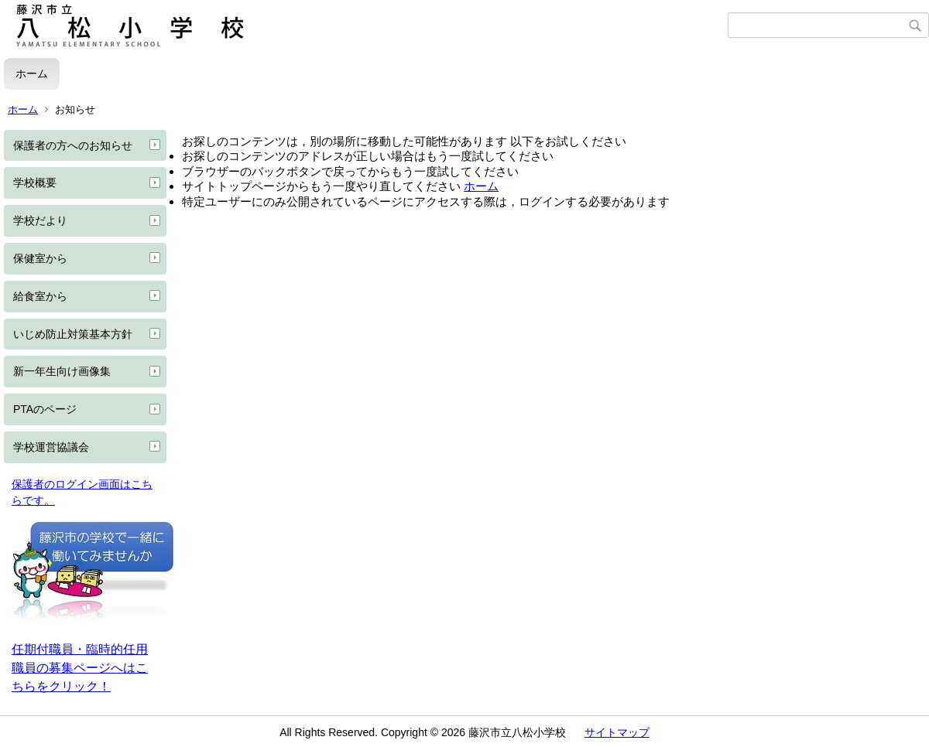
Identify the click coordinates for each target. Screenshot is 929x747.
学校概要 (35, 182)
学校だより (40, 220)
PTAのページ (45, 409)
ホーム (31, 73)
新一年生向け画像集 (62, 371)
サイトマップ (617, 732)
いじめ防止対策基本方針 (72, 334)
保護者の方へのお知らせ (72, 145)
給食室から (40, 296)
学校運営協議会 (51, 447)
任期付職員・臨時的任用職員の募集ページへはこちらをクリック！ (80, 668)
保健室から (40, 258)
